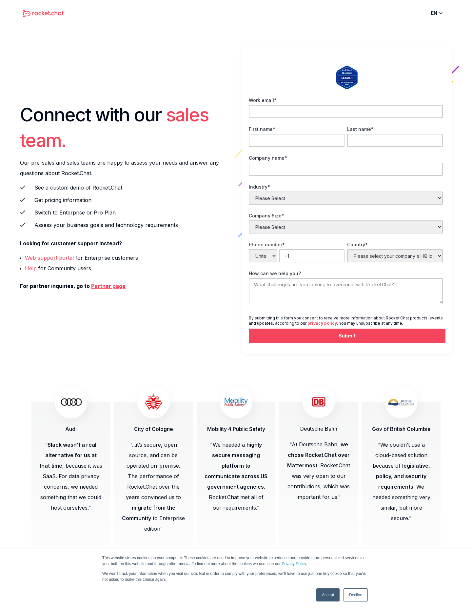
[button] (438, 13)
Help (31, 268)
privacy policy (322, 323)
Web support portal (49, 257)
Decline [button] (355, 595)
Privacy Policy (294, 563)
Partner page (108, 286)
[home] (43, 13)
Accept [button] (328, 595)
